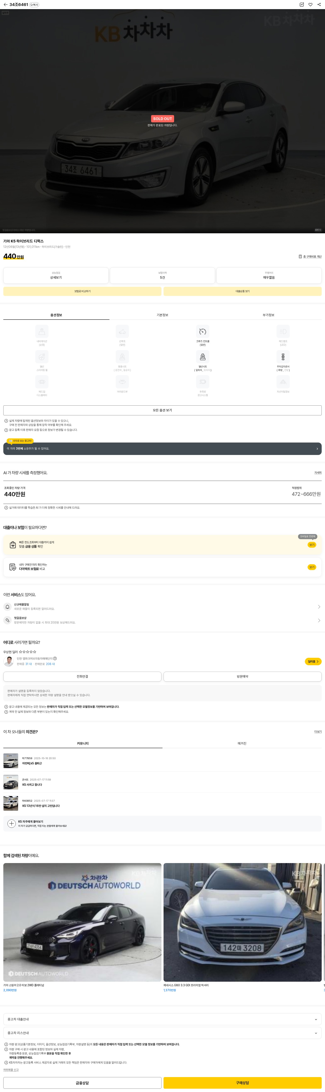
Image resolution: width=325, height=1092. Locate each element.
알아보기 (162, 544)
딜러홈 (311, 661)
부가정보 (268, 315)
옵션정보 (56, 315)
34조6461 (24, 4)
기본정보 (162, 315)
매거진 (242, 743)
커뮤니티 (83, 743)
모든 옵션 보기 (162, 410)
